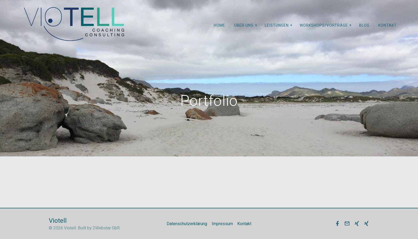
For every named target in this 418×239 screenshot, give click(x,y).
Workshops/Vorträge (324, 25)
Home (219, 25)
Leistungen (277, 25)
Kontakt (387, 25)
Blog (364, 25)
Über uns (244, 25)
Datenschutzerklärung (187, 223)
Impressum (222, 223)
